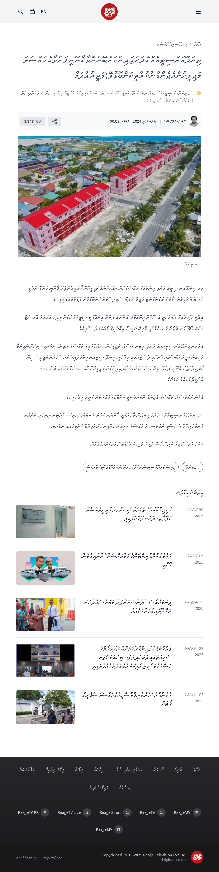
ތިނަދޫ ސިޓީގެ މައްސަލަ (172, 44)
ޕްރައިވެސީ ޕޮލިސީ (52, 857)
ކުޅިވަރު (158, 769)
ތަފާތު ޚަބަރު (27, 769)
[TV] (32, 11)
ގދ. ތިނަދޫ (192, 467)
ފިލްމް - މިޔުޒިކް (54, 769)
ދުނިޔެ (178, 769)
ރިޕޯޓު (78, 769)
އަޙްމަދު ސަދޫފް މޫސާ (174, 121)
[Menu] (198, 11)
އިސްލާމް (124, 787)
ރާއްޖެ (197, 44)
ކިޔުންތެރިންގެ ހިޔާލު (26, 857)
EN (44, 12)
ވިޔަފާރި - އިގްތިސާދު (129, 769)
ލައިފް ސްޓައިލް (98, 787)
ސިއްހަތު (99, 769)
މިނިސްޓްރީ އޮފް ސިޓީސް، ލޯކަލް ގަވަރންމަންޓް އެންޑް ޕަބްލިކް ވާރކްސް (130, 467)
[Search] (20, 11)
